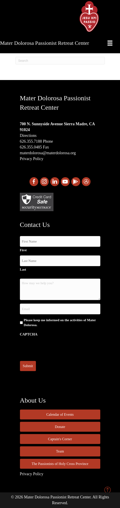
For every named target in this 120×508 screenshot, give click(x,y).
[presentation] (54, 347)
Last (23, 269)
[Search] (60, 60)
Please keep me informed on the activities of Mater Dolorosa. (60, 322)
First (23, 250)
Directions (28, 135)
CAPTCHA (29, 334)
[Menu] (110, 43)
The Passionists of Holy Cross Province (60, 464)
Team (60, 451)
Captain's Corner (60, 439)
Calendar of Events (60, 414)
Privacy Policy (32, 158)
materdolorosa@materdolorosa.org (48, 153)
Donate (60, 427)
